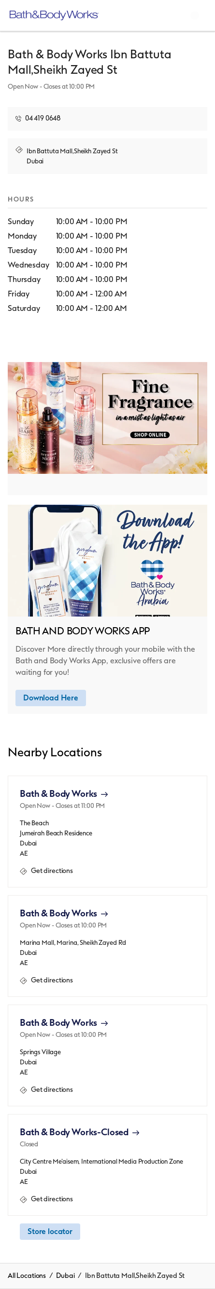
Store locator (50, 1231)
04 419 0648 (43, 118)
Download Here (50, 697)
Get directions (46, 871)
